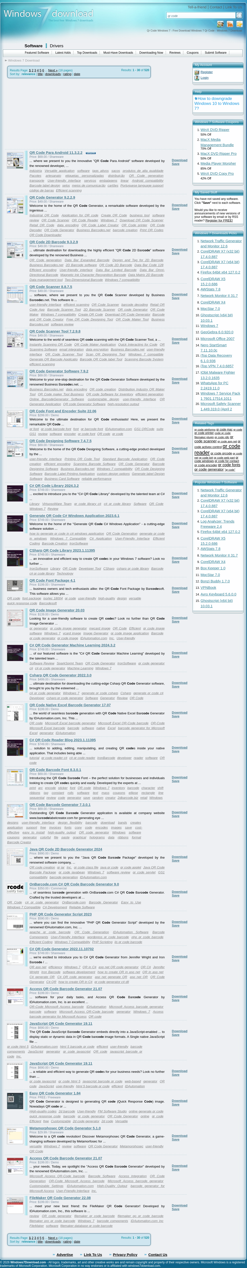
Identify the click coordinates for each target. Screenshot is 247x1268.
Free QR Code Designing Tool (89, 319)
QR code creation (102, 389)
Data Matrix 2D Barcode (145, 275)
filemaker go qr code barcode (140, 1216)
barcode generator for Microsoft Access (58, 1016)
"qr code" (230, 469)
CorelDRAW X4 (213, 302)
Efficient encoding (43, 270)
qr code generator (42, 638)
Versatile (121, 1121)
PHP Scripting (102, 942)
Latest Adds (63, 52)
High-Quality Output (112, 1186)
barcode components (112, 1221)
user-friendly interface (45, 304)
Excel (112, 728)
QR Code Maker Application (95, 344)
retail (143, 798)
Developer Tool (90, 568)
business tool (140, 215)
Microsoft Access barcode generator (136, 1007)
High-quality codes (43, 1111)
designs (12, 822)
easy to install (34, 832)
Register (207, 72)
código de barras (41, 190)
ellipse (133, 793)
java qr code (109, 867)
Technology (65, 573)
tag (46, 793)
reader (138, 758)
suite (160, 429)
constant (58, 793)
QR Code (156, 504)
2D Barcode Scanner (99, 309)
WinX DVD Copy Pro (217, 174)
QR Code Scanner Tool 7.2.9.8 (54, 331)
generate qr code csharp (100, 693)
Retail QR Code (41, 225)
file (56, 837)
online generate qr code (146, 1111)
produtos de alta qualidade (143, 171)
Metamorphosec (132, 1146)
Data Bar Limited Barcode (116, 270)
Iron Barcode (50, 972)
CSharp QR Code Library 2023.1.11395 (62, 550)
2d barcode (67, 1111)
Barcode (157, 568)
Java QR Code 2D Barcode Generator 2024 (65, 849)
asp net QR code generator (119, 967)
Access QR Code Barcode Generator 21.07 (65, 989)
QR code (103, 434)
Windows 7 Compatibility (72, 942)
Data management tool (46, 280)
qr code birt (206, 457)
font (76, 429)
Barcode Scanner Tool (64, 309)
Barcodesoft (48, 603)
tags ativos (100, 171)
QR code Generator (132, 309)
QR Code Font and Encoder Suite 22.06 (62, 411)
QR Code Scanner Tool (64, 354)
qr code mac (224, 429)
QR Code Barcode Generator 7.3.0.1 (59, 805)
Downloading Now (151, 52)
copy (78, 827)
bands (122, 822)
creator (110, 798)
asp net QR (139, 977)
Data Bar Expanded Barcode (87, 260)
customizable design (103, 399)
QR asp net (37, 967)
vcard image (72, 633)
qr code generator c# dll (111, 982)
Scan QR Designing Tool (105, 354)
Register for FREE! (219, 220)
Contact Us (157, 1255)
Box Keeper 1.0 (213, 568)
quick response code (22, 603)
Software (34, 45)
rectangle (148, 793)
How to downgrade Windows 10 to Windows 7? (216, 103)
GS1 (32, 434)
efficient (102, 1046)
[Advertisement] (46, 113)
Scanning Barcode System (143, 359)
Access (158, 1011)
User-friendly (125, 638)
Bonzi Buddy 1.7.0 (215, 581)
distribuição (116, 175)
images (116, 827)
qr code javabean (71, 872)
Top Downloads (87, 52)
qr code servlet (144, 872)
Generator (107, 698)
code (61, 798)
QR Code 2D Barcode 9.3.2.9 (53, 242)
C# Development (55, 907)
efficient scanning (76, 304)
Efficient (135, 628)
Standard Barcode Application (124, 459)
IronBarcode (106, 758)
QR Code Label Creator (100, 225)
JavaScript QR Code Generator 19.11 (60, 1024)
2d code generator (86, 1121)
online (145, 1116)
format (136, 837)
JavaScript (35, 1051)
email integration (71, 349)
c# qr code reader (82, 758)
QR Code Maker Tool (132, 319)
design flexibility (70, 822)
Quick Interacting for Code (137, 344)
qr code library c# (87, 504)
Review (52, 509)
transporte (36, 180)
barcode (73, 728)
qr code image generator (68, 628)
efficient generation (149, 394)
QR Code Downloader (45, 235)
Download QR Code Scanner (141, 220)
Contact (216, 7)
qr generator (38, 628)
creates (135, 822)
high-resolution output (123, 404)
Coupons (193, 52)
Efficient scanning (69, 190)
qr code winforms (205, 429)
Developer (36, 698)
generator (47, 733)
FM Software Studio (112, 1111)
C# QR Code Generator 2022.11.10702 (61, 949)
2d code (107, 1121)
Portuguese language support (141, 185)
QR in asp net (153, 972)
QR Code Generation (121, 533)
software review (62, 324)
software (83, 171)
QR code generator (94, 832)
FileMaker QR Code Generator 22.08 (60, 1198)
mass (105, 793)
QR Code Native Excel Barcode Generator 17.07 (70, 705)
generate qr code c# (148, 693)
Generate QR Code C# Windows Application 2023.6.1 (74, 516)
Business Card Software (62, 479)
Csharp (125, 693)
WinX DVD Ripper (215, 130)
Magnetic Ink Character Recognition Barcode (93, 275)
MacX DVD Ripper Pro (219, 154)
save (86, 798)
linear (125, 180)
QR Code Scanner (55, 220)
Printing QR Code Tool (82, 459)
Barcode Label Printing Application (69, 474)
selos (66, 185)
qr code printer (204, 433)
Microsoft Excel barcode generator (70, 723)
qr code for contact (227, 461)
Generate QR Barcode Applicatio (53, 359)
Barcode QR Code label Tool (101, 359)
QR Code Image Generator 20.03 (57, 610)
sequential (36, 798)
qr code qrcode (221, 453)
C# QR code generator (74, 977)
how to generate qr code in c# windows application (66, 533)
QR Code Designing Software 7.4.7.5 (60, 441)
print (32, 788)
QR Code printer (134, 225)
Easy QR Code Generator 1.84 (55, 1093)
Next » (53, 70)
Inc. (111, 638)
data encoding (68, 225)
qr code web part (224, 457)
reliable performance (97, 479)
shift (160, 788)
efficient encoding (57, 464)
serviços (90, 180)
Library (34, 504)
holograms (97, 837)
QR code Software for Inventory (109, 394)
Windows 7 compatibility (122, 280)
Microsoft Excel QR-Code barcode (123, 723)
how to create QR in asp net (119, 972)
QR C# (146, 967)
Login (205, 78)
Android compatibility (147, 180)
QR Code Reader (85, 220)
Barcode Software (102, 1176)
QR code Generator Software (84, 404)
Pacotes (35, 175)
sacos (115, 171)
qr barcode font (92, 429)
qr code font (86, 434)
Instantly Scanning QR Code (50, 344)
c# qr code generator (50, 668)
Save (175, 164)
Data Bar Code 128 (148, 265)
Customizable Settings (46, 1186)
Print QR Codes (151, 230)
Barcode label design (44, 185)
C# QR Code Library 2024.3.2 (54, 486)
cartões (113, 185)
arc (40, 788)
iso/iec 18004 (53, 598)
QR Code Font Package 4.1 (52, 580)
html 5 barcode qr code (77, 1046)
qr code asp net (227, 441)
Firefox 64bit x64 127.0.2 (220, 272)
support (31, 827)
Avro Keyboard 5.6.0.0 (218, 594)
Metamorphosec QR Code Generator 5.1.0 (65, 1128)
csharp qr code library (133, 568)
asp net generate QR (111, 977)
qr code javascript (77, 1051)
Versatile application (60, 171)
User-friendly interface (64, 180)
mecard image (99, 628)
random (97, 798)
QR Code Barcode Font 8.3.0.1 (55, 770)
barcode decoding (134, 304)
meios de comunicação (89, 185)
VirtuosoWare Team (57, 504)
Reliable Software (82, 907)
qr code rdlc (222, 437)
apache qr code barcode (50, 932)
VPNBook (208, 588)
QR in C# (89, 967)
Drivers (56, 45)
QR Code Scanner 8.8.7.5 (50, 287)
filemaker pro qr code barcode (52, 1221)
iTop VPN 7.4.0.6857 (217, 366)
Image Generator (95, 633)
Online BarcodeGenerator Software (56, 399)
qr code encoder (205, 465)
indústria (35, 171)
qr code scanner (213, 439)
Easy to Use (131, 902)
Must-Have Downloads (118, 52)
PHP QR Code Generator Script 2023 (60, 914)
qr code (117, 434)
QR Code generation (146, 175)
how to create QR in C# (75, 982)
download (108, 822)
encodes (101, 827)
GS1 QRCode (144, 429)
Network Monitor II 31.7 (219, 296)
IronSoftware (79, 543)
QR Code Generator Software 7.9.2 (58, 371)
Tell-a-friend (197, 7)
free (43, 827)
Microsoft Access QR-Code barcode (86, 1011)
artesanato (53, 175)
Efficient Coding (40, 942)
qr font (34, 429)
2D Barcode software (81, 265)
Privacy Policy (125, 1255)
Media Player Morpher (218, 163)
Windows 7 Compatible (68, 538)
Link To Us (233, 7)
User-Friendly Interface (132, 538)
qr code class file (86, 867)
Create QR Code (114, 215)
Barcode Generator (103, 902)
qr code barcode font (56, 429)
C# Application (100, 538)
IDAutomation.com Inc (147, 1221)
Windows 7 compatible (145, 354)
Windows (156, 798)
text (95, 793)
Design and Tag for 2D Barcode (138, 260)
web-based (133, 1081)
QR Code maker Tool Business (61, 394)
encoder (70, 434)
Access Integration (133, 1176)
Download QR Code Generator (127, 314)
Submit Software (216, 52)
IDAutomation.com (118, 429)
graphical (79, 837)
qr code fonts (229, 465)
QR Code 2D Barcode (115, 265)
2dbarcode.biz (128, 798)
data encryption (97, 349)
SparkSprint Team (70, 663)
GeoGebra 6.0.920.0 (217, 332)
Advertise (65, 1255)
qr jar (60, 867)
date (77, 74)
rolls (70, 793)
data (111, 837)
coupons (119, 793)
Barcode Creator (19, 842)
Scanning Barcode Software (94, 464)
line (160, 793)
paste (65, 837)
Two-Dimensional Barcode (84, 280)
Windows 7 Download (24, 60)
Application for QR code (79, 215)
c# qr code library (117, 504)
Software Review (41, 663)
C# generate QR (42, 977)
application (15, 827)
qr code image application (130, 633)
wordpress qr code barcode (108, 937)
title (40, 74)
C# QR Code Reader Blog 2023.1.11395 (62, 740)
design (122, 598)
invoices (55, 827)
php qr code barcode (147, 937)
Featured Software (37, 52)
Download (180, 160)
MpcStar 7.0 (210, 309)
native (100, 728)
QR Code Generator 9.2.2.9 (52, 197)
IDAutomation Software (131, 932)
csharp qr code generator (64, 698)
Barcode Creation (55, 543)
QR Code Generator (59, 230)
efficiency (55, 967)
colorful (45, 837)
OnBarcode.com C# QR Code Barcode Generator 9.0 (74, 884)
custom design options (113, 474)
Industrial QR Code (44, 215)
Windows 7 (109, 220)
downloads (53, 74)
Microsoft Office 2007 (217, 339)
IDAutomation (65, 733)
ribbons (34, 793)
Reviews (174, 52)
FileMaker (36, 1226)
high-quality (106, 598)
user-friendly (87, 598)
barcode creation (125, 230)
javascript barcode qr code (102, 1081)
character (148, 788)
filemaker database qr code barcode (86, 1226)
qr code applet (130, 867)
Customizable (61, 1121)
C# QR (51, 982)
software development (79, 972)
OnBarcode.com (74, 902)
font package (31, 598)
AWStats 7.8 (210, 289)
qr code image (68, 638)
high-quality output (62, 832)
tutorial (34, 758)
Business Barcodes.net (94, 230)
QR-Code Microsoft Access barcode (56, 1007)
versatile (135, 598)
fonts (68, 827)
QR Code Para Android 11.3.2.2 (55, 153)
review (43, 434)
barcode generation (64, 877)
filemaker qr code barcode (94, 1216)
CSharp (108, 568)
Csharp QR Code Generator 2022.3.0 (60, 675)
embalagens (108, 180)
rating (67, 74)
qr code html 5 (18, 1046)
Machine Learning (80, 668)
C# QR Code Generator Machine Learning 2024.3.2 (72, 645)
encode (50, 788)
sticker (63, 788)
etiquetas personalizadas (84, 175)
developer (124, 758)
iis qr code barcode (128, 942)
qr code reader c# (54, 758)
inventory (118, 788)
